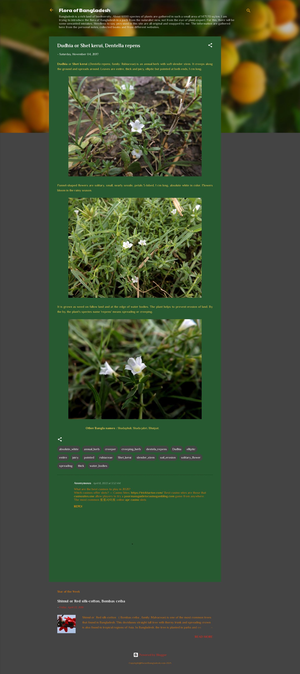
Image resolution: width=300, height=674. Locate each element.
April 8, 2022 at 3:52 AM (106, 483)
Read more (204, 636)
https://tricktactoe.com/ (147, 492)
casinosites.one (84, 496)
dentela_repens (156, 449)
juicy (75, 457)
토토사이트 (108, 499)
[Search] (248, 11)
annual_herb (92, 449)
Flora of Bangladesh (84, 10)
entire (63, 457)
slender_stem (146, 457)
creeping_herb (131, 449)
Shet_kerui (124, 457)
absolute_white (69, 449)
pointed (89, 457)
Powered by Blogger (150, 655)
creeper (110, 449)
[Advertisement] (237, 98)
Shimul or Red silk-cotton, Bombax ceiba (91, 601)
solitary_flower (191, 457)
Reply (78, 506)
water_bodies (98, 465)
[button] (210, 46)
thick (81, 465)
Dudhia (176, 449)
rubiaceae (106, 457)
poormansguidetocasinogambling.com (149, 496)
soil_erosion (168, 457)
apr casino (132, 499)
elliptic (191, 449)
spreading (65, 465)
